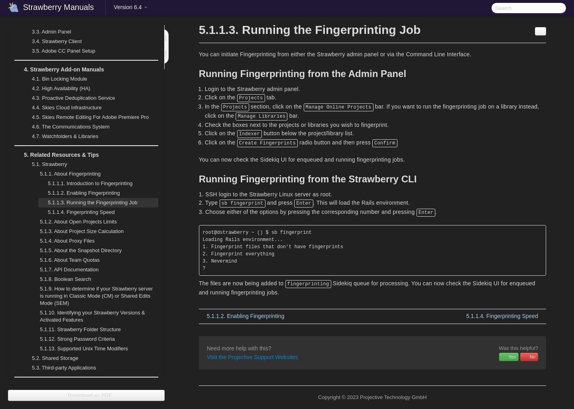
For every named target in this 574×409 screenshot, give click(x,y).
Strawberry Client (52, 41)
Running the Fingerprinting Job (93, 202)
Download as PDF (86, 395)
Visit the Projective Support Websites (252, 357)
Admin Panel (46, 32)
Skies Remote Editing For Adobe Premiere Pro (85, 117)
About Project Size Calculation (77, 231)
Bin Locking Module (59, 79)
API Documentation (69, 270)
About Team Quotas (70, 260)
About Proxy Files (62, 241)
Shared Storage (50, 358)
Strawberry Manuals (58, 7)
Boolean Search (65, 279)
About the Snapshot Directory (81, 250)
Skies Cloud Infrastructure (62, 108)
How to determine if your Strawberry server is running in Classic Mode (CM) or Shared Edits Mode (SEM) (96, 296)
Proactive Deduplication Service (68, 98)
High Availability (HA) (56, 88)
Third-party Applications (59, 368)
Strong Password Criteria (77, 339)
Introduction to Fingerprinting (90, 183)
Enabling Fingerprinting (84, 193)
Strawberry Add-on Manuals (59, 69)
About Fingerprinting (65, 174)
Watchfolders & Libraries (65, 136)
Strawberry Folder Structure (80, 329)
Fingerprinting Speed (81, 212)
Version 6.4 (130, 7)
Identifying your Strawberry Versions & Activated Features (92, 316)
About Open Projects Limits (78, 222)
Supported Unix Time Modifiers (84, 349)
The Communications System (71, 127)
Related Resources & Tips (56, 155)
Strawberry (44, 164)
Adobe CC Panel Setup (58, 51)
